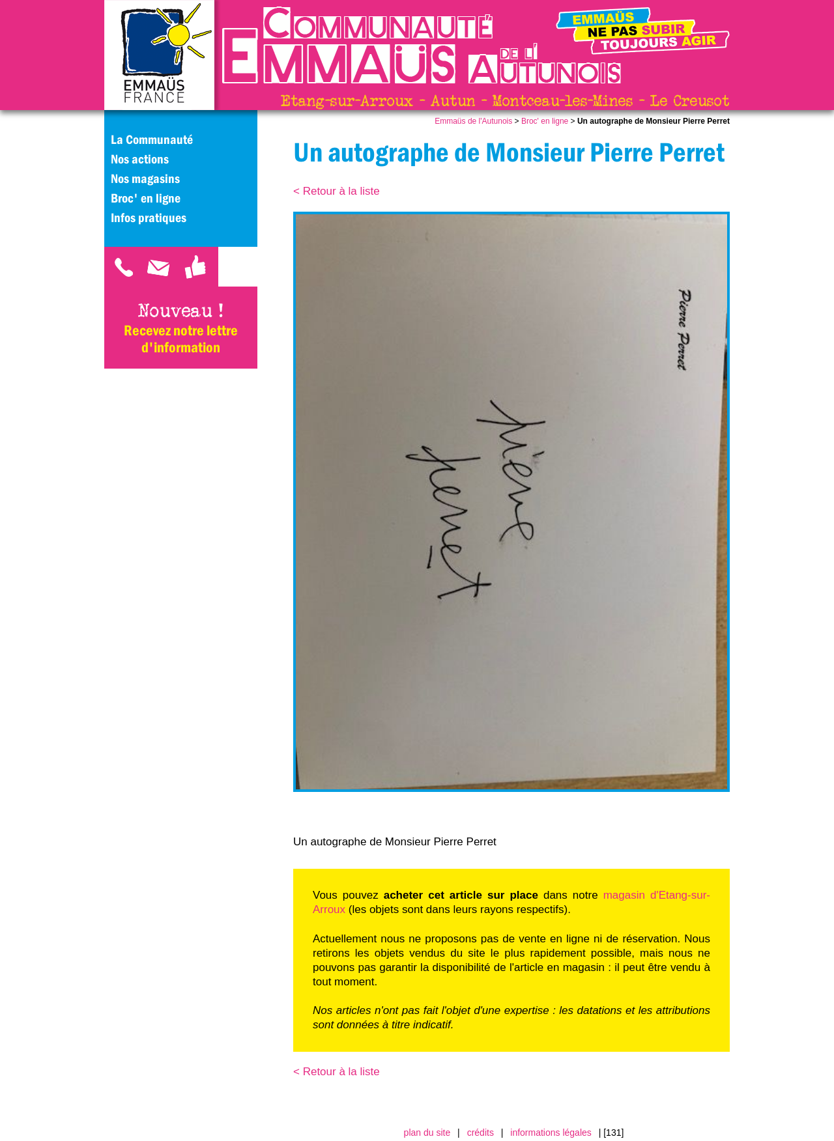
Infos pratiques (148, 217)
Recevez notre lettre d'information (181, 339)
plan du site (427, 1132)
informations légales (551, 1132)
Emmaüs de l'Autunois (473, 121)
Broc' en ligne (544, 121)
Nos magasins (145, 178)
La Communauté (152, 139)
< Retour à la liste (336, 191)
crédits (480, 1132)
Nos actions (140, 159)
